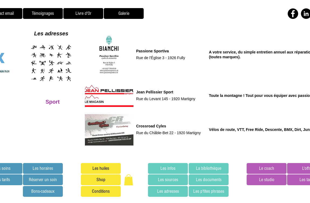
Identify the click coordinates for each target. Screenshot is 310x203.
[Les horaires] (43, 168)
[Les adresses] (168, 191)
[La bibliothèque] (209, 168)
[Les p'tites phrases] (209, 191)
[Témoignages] (43, 13)
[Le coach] (267, 168)
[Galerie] (124, 13)
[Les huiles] (101, 168)
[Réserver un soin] (43, 179)
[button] (128, 179)
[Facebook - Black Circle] (293, 13)
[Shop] (101, 179)
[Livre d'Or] (83, 13)
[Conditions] (101, 191)
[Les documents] (209, 179)
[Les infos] (168, 168)
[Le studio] (267, 179)
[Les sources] (168, 179)
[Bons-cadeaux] (43, 191)
